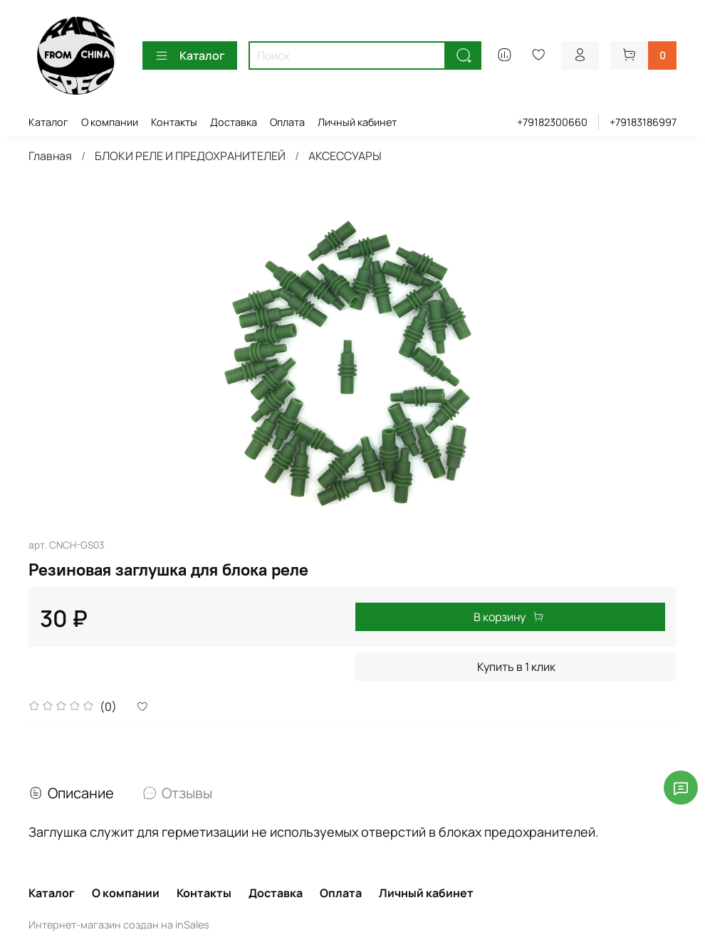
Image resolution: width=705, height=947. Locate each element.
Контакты (174, 122)
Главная (50, 156)
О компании (109, 122)
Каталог (190, 55)
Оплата (287, 122)
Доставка (233, 122)
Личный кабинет (357, 122)
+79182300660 (552, 122)
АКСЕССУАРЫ (345, 156)
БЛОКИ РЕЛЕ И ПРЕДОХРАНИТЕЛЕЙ (190, 156)
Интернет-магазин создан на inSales (118, 924)
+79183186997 (643, 122)
